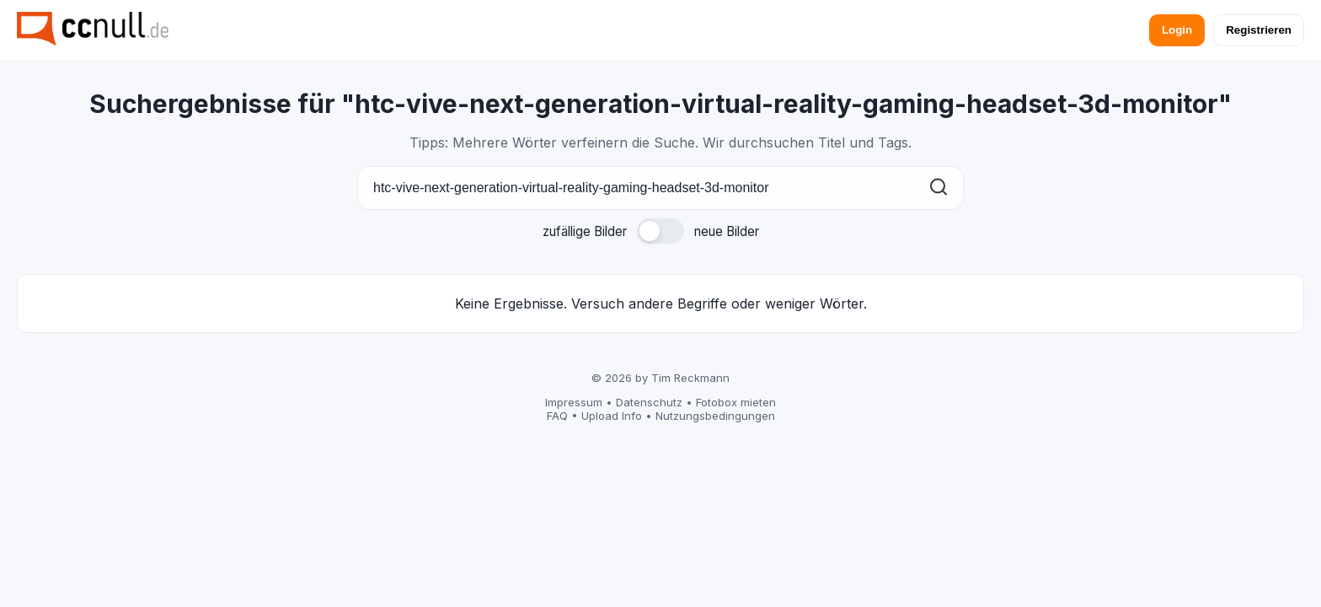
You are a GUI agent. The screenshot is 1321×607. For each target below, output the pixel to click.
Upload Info (611, 415)
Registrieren (1259, 30)
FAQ (557, 415)
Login (1177, 30)
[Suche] (660, 188)
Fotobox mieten (736, 402)
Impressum (573, 402)
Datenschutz (649, 402)
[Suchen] (938, 188)
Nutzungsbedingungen (715, 415)
